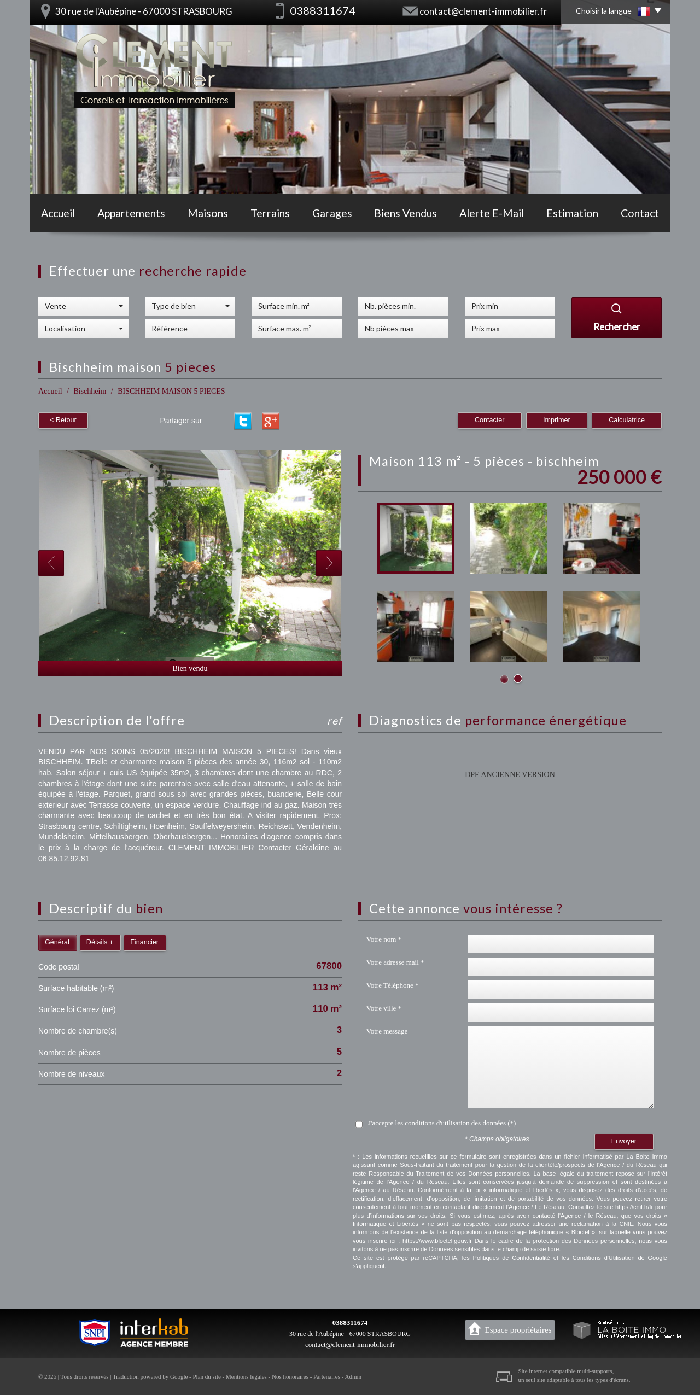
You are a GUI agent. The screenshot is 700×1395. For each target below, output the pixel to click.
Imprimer (556, 420)
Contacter (490, 420)
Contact (640, 213)
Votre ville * (383, 1008)
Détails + (99, 942)
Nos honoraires (290, 1376)
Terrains (270, 213)
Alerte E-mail (491, 213)
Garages (332, 213)
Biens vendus (405, 213)
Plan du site (206, 1376)
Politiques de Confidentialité (511, 1257)
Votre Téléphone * (392, 985)
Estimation (572, 213)
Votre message (386, 1031)
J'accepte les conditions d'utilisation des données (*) (442, 1123)
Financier (144, 942)
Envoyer (624, 1141)
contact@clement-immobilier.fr (483, 11)
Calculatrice (627, 420)
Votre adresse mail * (395, 962)
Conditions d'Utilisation (604, 1257)
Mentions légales (246, 1376)
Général (57, 942)
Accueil (58, 213)
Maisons (208, 213)
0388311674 (350, 1322)
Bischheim (89, 391)
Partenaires (326, 1376)
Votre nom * (383, 939)
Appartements (131, 213)
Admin (353, 1376)
